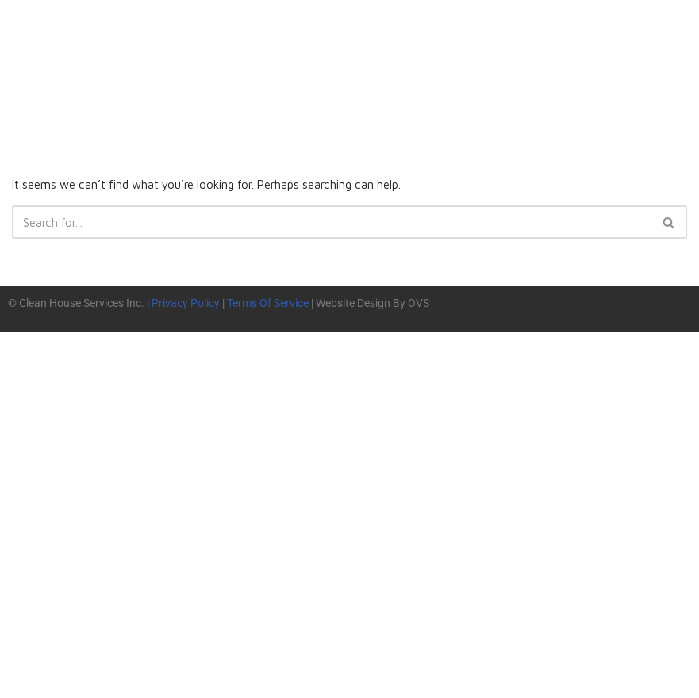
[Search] (331, 224)
